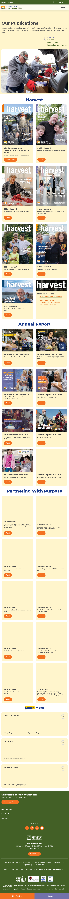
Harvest (50, 40)
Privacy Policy (14, 889)
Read (41, 159)
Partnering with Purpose (57, 45)
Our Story (5, 818)
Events (3, 2)
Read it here (10, 159)
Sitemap (6, 889)
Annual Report (53, 42)
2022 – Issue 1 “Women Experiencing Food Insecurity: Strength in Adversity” (50, 302)
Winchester (40, 865)
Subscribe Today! (10, 802)
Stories (10, 2)
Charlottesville (58, 862)
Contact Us (34, 853)
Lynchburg (28, 865)
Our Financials (6, 809)
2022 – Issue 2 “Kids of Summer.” (51, 297)
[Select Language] (63, 2)
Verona (49, 862)
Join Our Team (6, 814)
